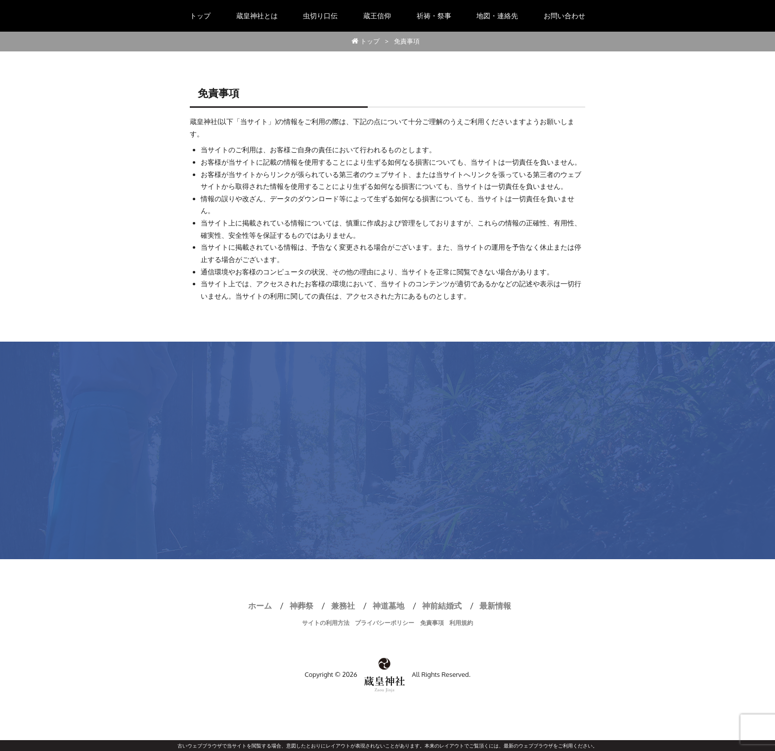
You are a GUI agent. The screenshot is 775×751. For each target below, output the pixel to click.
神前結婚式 (442, 606)
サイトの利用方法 (325, 622)
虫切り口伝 (320, 15)
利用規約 (461, 622)
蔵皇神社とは (257, 15)
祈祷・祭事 (434, 15)
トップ (200, 15)
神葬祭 (301, 606)
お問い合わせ (564, 15)
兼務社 (343, 606)
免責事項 (432, 622)
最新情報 (495, 606)
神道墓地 (388, 606)
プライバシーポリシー (384, 622)
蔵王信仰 (377, 15)
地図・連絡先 (497, 15)
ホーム (260, 606)
